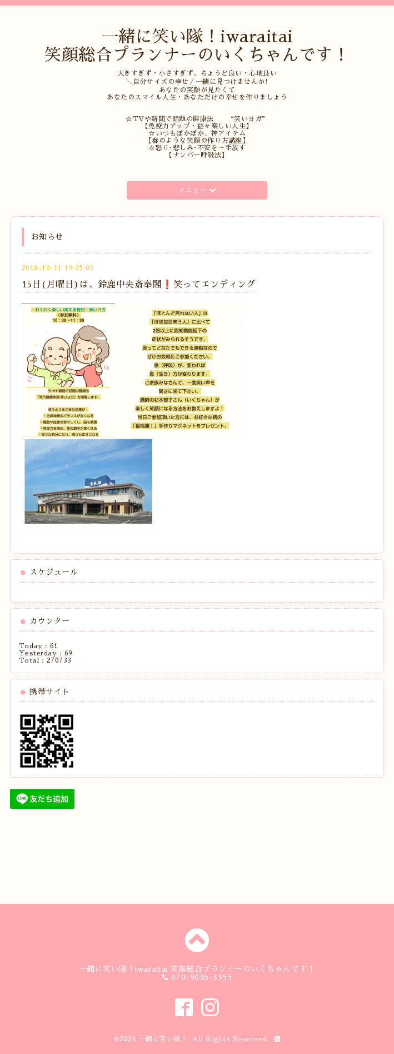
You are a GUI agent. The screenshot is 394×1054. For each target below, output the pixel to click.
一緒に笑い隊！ (163, 1039)
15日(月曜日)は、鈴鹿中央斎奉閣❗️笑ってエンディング (139, 284)
